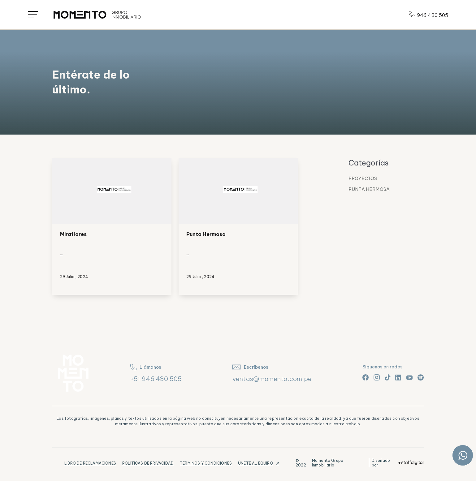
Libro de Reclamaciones (90, 463)
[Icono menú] (33, 15)
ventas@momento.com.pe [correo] (272, 379)
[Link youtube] (409, 377)
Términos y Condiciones (206, 463)
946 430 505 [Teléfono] (428, 14)
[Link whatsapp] (462, 455)
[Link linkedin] (398, 377)
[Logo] (97, 15)
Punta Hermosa (206, 234)
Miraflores (73, 234)
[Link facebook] (365, 377)
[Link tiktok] (387, 377)
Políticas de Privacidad (148, 463)
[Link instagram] (377, 377)
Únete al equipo (255, 463)
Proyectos (362, 178)
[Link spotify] (421, 377)
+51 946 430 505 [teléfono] (156, 379)
